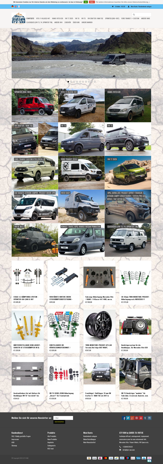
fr (19, 6)
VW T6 (77, 18)
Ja (86, 2)
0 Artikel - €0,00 (118, 6)
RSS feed (51, 448)
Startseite (30, 18)
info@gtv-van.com (129, 449)
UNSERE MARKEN (87, 22)
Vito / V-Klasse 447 (43, 18)
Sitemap (14, 445)
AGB (13, 442)
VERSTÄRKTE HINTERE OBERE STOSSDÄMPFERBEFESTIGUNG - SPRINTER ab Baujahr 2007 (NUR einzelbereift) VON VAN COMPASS (61, 298)
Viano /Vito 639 (57, 18)
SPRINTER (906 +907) (112, 18)
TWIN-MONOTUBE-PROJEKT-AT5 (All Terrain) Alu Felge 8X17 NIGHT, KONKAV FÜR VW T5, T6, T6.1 (98, 346)
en (16, 6)
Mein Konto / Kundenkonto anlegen (139, 6)
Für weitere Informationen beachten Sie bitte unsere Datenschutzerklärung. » (123, 2)
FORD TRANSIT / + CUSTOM (130, 18)
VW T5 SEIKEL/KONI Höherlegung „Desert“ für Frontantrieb (61, 394)
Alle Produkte (52, 436)
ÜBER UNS (76, 22)
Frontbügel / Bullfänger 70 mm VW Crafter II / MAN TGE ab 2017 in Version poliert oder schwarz (98, 394)
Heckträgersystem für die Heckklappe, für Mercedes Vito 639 (134, 346)
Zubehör (67, 22)
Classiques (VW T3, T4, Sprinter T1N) (39, 22)
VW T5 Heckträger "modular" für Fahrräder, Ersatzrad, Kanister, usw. (134, 394)
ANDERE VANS (145, 18)
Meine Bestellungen (89, 439)
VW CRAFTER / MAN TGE (95, 18)
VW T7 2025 (69, 18)
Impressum (15, 439)
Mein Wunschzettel (89, 442)
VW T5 (83, 18)
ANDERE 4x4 (58, 22)
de (13, 6)
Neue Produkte (52, 439)
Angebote (51, 442)
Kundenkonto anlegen (90, 436)
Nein (92, 2)
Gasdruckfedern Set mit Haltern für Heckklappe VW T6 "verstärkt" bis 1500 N (27, 394)
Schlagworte (51, 445)
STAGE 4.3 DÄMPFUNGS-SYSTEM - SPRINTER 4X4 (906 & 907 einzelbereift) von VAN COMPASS (26, 298)
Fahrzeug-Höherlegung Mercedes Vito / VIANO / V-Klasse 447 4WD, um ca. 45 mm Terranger (99, 298)
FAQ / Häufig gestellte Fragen (21, 436)
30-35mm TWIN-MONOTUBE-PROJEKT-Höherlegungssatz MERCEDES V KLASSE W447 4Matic (135, 298)
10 (94, 81)
